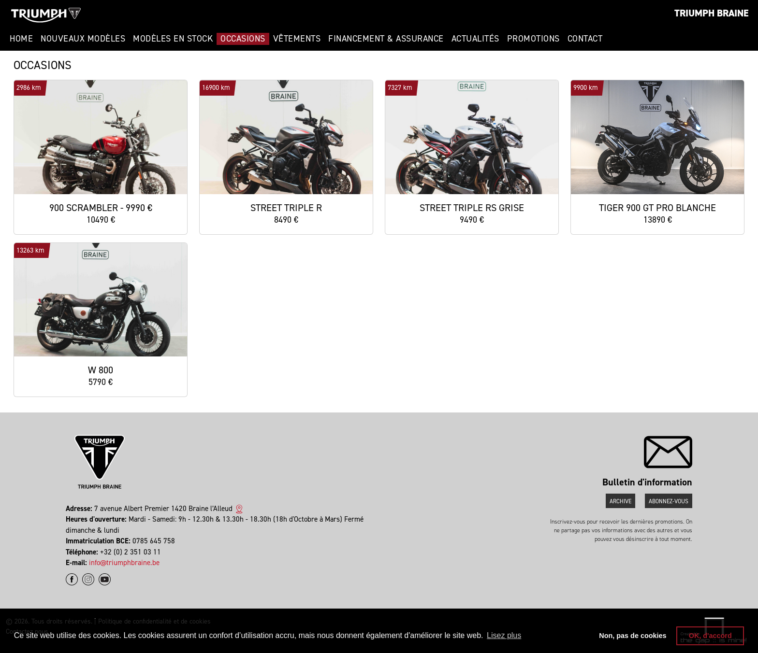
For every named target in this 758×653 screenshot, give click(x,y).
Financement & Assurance (386, 38)
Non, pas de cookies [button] (632, 635)
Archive (620, 501)
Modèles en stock (173, 38)
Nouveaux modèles (83, 38)
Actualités (475, 38)
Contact (585, 38)
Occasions (242, 38)
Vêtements (297, 38)
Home (21, 38)
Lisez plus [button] (504, 635)
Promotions (533, 38)
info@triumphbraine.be (124, 563)
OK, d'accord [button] (710, 635)
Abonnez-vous (668, 501)
